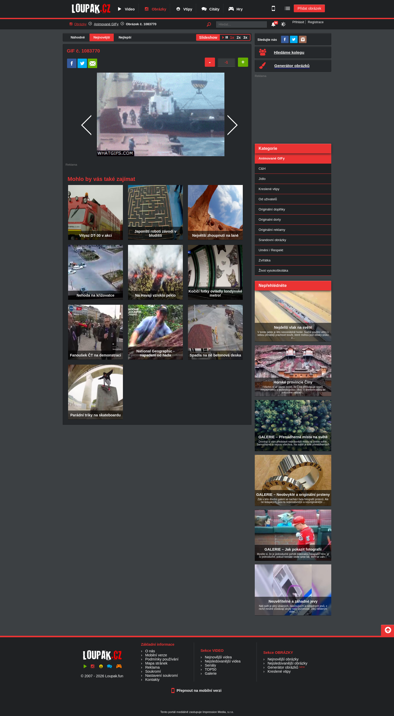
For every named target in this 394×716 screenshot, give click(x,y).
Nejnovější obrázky (283, 659)
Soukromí (153, 671)
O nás (150, 651)
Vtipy (183, 9)
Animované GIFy (106, 24)
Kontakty (152, 680)
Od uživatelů (268, 199)
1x (232, 37)
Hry (235, 9)
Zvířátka (265, 260)
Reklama (152, 667)
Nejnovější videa (218, 657)
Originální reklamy (272, 230)
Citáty (210, 9)
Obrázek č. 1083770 (141, 24)
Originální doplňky (272, 209)
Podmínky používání (161, 659)
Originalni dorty (270, 219)
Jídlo (262, 179)
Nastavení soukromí (161, 675)
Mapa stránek (156, 663)
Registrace (316, 22)
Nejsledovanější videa (222, 661)
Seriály (210, 665)
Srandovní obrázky (272, 240)
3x (245, 37)
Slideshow (208, 37)
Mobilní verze (156, 655)
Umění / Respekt (271, 250)
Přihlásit (298, 22)
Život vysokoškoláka (273, 270)
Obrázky (154, 9)
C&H (262, 168)
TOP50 (210, 669)
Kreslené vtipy (269, 189)
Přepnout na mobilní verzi (197, 690)
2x (239, 37)
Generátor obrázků (283, 667)
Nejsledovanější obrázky (287, 663)
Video (125, 9)
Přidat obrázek (309, 8)
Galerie (211, 673)
